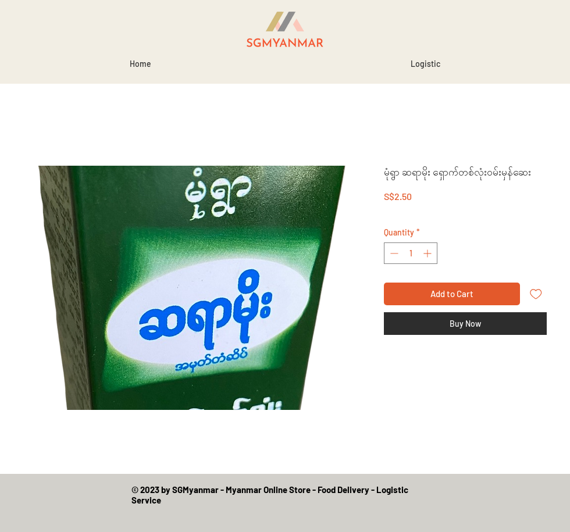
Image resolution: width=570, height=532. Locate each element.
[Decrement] (393, 253)
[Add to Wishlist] (536, 294)
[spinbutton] (410, 253)
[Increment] (428, 253)
